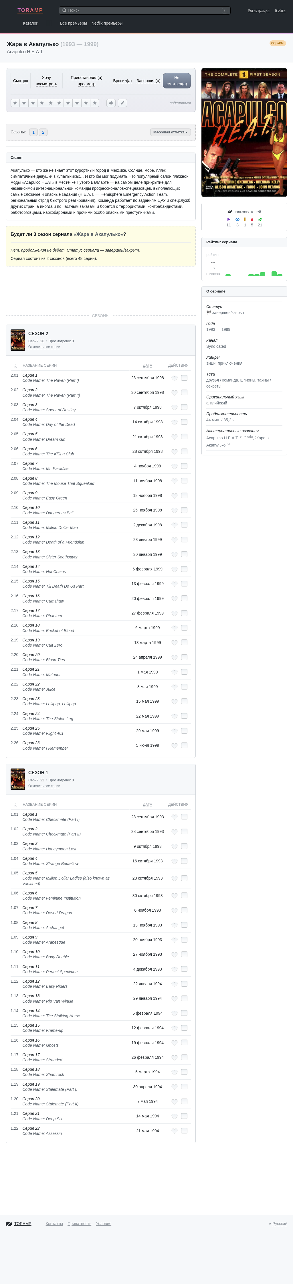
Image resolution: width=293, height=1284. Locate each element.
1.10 (14, 951)
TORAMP (30, 10)
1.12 (14, 981)
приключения (230, 363)
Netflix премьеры (107, 23)
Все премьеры (73, 23)
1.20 (14, 1099)
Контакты (54, 1223)
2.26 (14, 742)
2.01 (14, 375)
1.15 (14, 1025)
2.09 (14, 493)
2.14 (14, 566)
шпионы (247, 380)
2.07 (14, 463)
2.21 (14, 669)
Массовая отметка (170, 132)
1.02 (14, 829)
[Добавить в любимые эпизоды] (174, 378)
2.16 (14, 596)
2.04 (14, 419)
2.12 (14, 537)
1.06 (14, 893)
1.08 (14, 922)
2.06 (14, 449)
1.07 (14, 907)
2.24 (14, 713)
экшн (210, 363)
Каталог (30, 23)
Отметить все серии (44, 347)
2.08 (14, 478)
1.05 (14, 873)
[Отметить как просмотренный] (184, 378)
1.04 (14, 858)
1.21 (14, 1113)
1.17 (14, 1054)
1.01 (14, 814)
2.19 (14, 640)
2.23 (14, 698)
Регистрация (259, 10)
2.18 (14, 625)
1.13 (14, 995)
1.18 (14, 1069)
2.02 (14, 390)
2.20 (14, 654)
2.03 (14, 404)
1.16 (14, 1040)
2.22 (14, 684)
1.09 (14, 937)
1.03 (14, 843)
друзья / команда (222, 380)
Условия (103, 1223)
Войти (280, 10)
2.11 (14, 522)
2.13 (14, 551)
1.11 (14, 966)
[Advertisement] (101, 290)
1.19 (14, 1084)
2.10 (14, 507)
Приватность (79, 1223)
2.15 (14, 581)
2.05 (14, 434)
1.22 (14, 1128)
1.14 (14, 1010)
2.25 (14, 728)
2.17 (14, 610)
